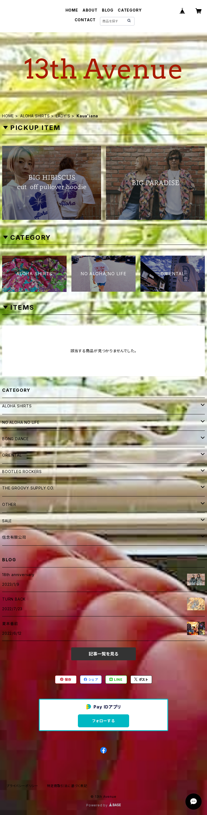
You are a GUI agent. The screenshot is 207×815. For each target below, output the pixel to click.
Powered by (103, 805)
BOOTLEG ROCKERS (22, 471)
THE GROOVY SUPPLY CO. (28, 488)
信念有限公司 (14, 537)
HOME (71, 10)
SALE (7, 520)
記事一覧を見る (103, 654)
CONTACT (85, 19)
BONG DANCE (15, 438)
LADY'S (63, 116)
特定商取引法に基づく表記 (67, 786)
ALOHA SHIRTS (35, 116)
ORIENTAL (12, 455)
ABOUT (90, 10)
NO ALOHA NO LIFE (21, 422)
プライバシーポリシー (22, 786)
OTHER (9, 504)
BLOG (107, 10)
